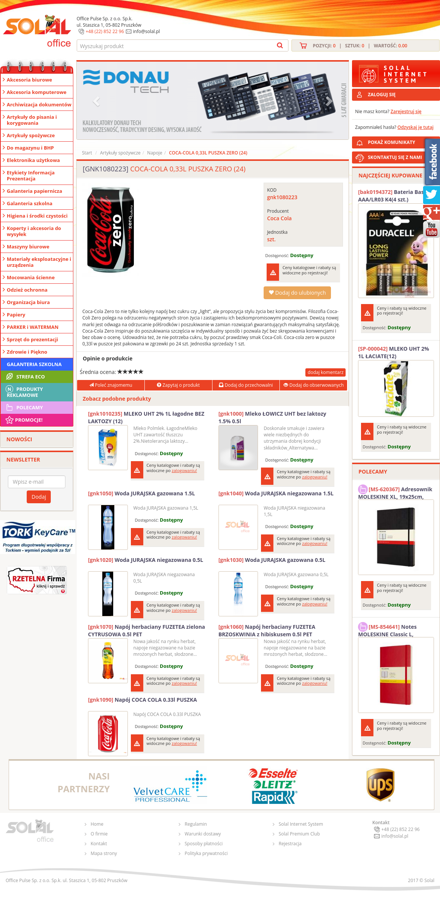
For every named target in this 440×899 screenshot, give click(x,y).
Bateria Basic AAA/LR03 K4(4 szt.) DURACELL (393, 195)
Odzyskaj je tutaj (416, 127)
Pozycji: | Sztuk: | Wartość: (360, 45)
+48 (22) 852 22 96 (105, 31)
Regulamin (196, 824)
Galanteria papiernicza (34, 191)
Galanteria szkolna (29, 203)
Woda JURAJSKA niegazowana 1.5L (276, 493)
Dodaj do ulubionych (297, 292)
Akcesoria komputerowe (37, 92)
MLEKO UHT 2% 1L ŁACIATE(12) (393, 352)
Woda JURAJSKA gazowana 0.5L (271, 559)
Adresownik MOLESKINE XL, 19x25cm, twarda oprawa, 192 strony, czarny (395, 491)
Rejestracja (290, 843)
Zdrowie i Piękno (27, 351)
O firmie (99, 834)
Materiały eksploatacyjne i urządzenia (39, 262)
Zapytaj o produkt (178, 385)
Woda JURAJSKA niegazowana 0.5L (145, 559)
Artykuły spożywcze (31, 135)
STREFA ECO (25, 376)
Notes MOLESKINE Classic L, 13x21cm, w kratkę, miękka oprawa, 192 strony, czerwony (394, 629)
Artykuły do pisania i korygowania (32, 120)
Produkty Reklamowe (24, 391)
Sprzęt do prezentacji (32, 339)
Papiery (16, 314)
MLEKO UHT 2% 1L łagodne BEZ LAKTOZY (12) (146, 417)
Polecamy (24, 407)
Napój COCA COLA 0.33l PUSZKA (142, 699)
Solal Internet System (301, 824)
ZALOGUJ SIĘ (382, 94)
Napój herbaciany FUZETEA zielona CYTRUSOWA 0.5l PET (146, 630)
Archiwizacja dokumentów (39, 104)
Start (87, 153)
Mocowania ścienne (31, 277)
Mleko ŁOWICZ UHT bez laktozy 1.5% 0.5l (272, 417)
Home (97, 824)
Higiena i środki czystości (37, 215)
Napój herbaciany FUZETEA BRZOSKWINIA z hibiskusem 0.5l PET (267, 630)
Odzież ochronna (27, 289)
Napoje (154, 153)
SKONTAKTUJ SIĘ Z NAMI (395, 157)
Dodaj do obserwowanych (314, 385)
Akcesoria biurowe (29, 79)
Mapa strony (104, 853)
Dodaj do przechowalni (246, 385)
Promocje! (23, 420)
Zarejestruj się (406, 111)
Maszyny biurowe (28, 246)
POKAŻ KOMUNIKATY (402, 141)
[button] (97, 100)
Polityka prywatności (206, 853)
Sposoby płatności (204, 843)
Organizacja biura (28, 302)
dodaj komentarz (325, 372)
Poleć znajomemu (110, 385)
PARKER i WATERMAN (33, 327)
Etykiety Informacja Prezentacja (31, 175)
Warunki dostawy (203, 834)
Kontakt (99, 843)
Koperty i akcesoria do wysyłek (34, 231)
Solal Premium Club (299, 834)
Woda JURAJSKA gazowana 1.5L (141, 493)
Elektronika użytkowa (33, 160)
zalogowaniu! (184, 470)
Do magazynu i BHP (30, 147)
